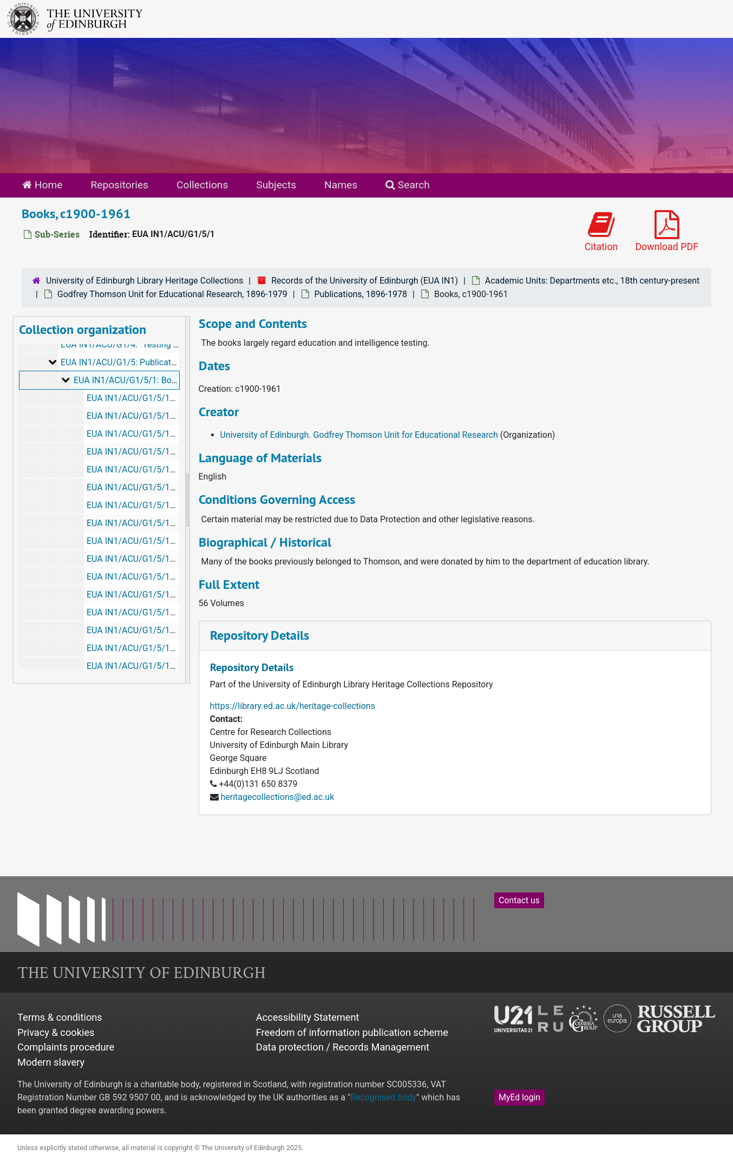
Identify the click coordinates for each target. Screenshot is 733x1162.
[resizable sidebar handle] (187, 500)
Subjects (276, 185)
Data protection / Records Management (342, 1047)
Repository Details (259, 635)
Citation (601, 231)
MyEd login (519, 1097)
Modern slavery (50, 1062)
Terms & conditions (59, 1017)
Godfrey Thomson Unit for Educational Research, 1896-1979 (172, 294)
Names (340, 185)
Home (42, 185)
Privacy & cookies (56, 1032)
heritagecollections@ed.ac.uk (277, 797)
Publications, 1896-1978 (361, 294)
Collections (202, 185)
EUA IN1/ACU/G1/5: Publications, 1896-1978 (147, 362)
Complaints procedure (65, 1047)
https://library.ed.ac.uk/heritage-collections (292, 706)
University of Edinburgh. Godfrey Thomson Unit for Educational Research (359, 435)
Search (407, 185)
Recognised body (383, 1097)
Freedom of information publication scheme (352, 1032)
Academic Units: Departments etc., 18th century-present (592, 280)
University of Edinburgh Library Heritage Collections (144, 280)
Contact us (519, 900)
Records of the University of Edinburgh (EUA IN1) (364, 280)
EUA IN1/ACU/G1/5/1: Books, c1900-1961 (154, 380)
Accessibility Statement (307, 1017)
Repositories (119, 185)
